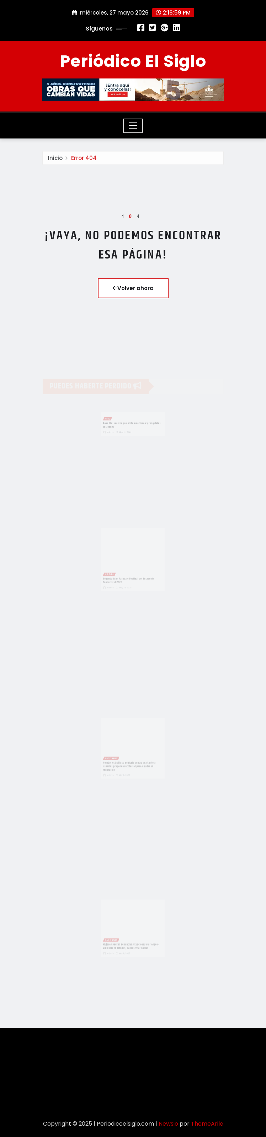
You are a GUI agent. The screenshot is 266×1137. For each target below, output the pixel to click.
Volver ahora (133, 288)
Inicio (55, 159)
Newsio (168, 1124)
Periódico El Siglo (133, 61)
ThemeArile (207, 1124)
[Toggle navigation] (133, 126)
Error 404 (84, 159)
